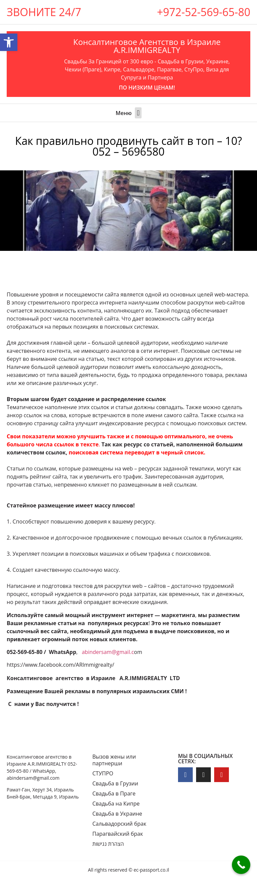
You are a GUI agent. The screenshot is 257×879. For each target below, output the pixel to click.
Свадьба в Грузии (115, 783)
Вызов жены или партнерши (114, 760)
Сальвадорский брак (119, 823)
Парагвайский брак (117, 833)
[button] (138, 112)
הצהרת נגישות (108, 843)
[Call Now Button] (241, 865)
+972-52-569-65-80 (203, 12)
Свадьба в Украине (117, 813)
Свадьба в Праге (114, 793)
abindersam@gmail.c (108, 652)
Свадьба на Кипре (116, 803)
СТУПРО (102, 773)
